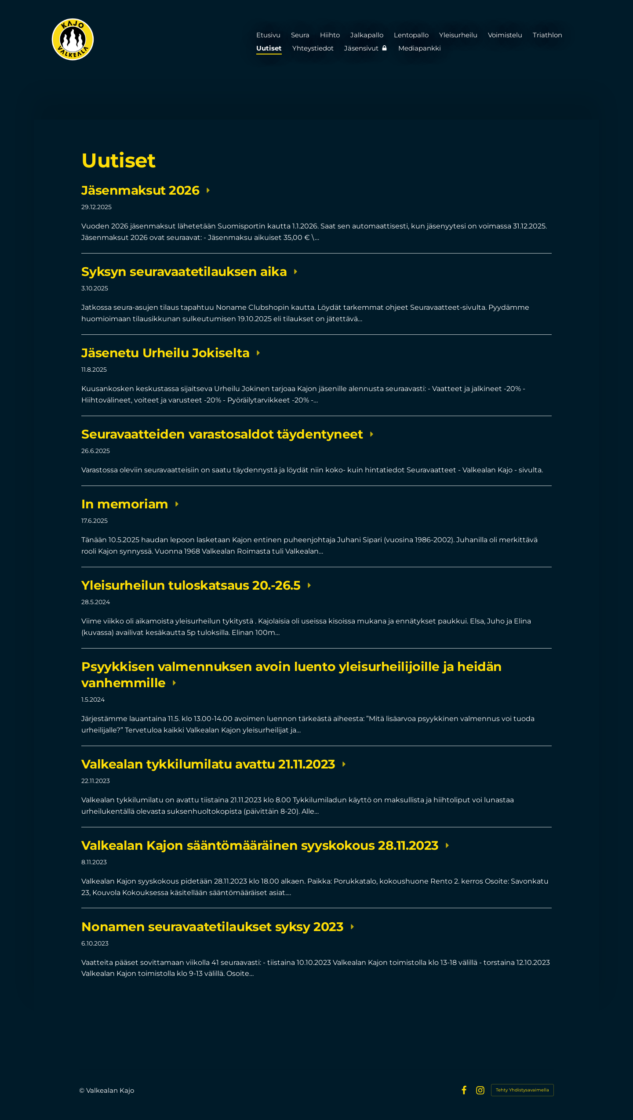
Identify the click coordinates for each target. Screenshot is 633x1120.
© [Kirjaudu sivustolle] (82, 1090)
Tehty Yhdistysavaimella (522, 1090)
